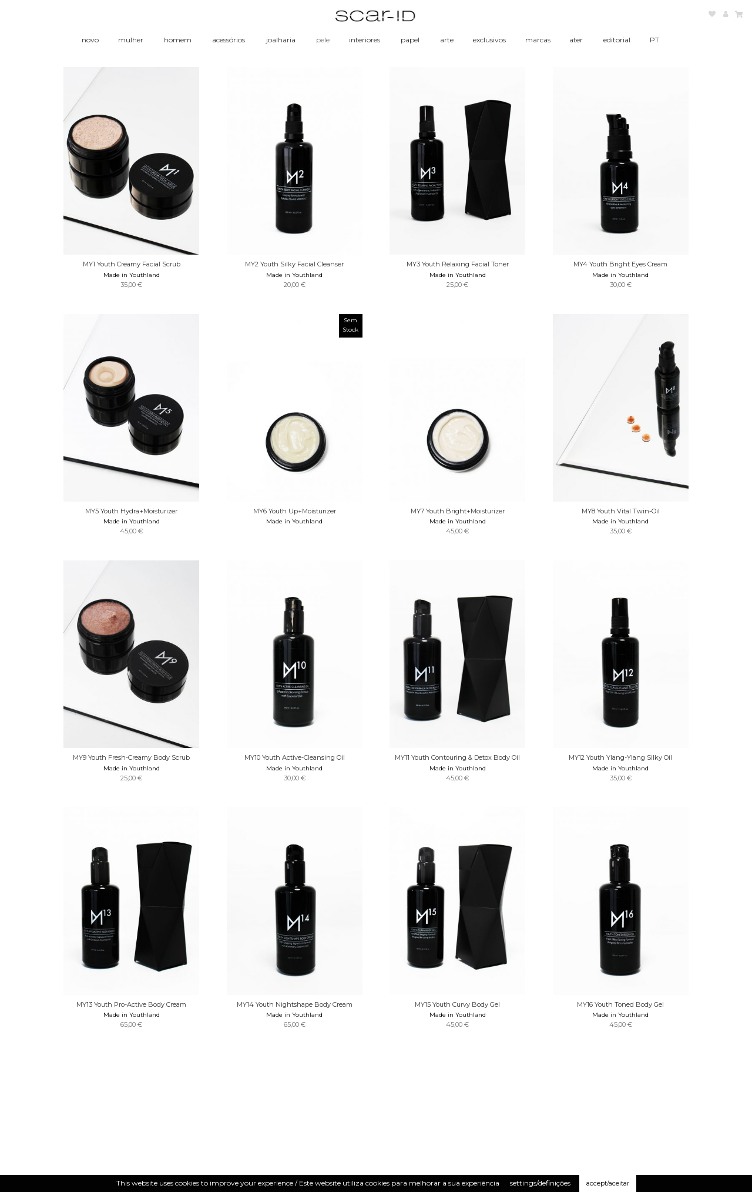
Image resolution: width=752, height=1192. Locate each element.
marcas (537, 39)
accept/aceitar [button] (607, 1183)
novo (90, 39)
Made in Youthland (131, 275)
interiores (364, 39)
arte (447, 39)
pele (323, 39)
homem (178, 39)
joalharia (281, 39)
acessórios (228, 39)
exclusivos (489, 39)
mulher (130, 39)
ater (576, 39)
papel (410, 39)
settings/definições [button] (540, 1182)
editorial (616, 39)
